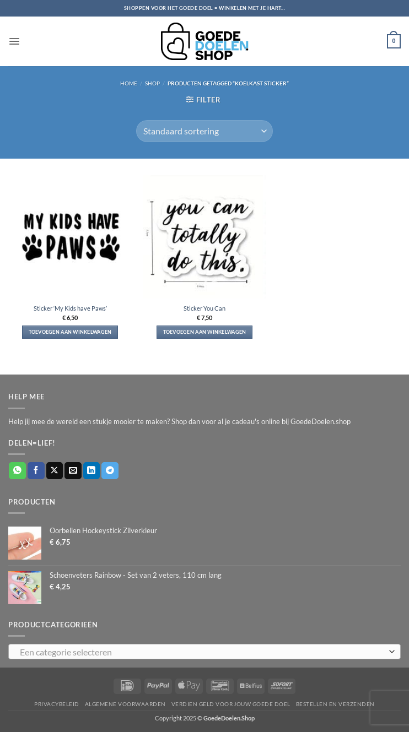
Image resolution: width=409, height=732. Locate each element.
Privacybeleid (56, 704)
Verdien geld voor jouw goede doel (230, 704)
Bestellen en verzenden (335, 704)
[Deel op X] (54, 470)
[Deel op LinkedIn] (91, 470)
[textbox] (201, 652)
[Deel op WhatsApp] (17, 470)
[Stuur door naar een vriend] (73, 470)
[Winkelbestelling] (204, 131)
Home (128, 83)
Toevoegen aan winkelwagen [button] (70, 332)
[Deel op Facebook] (36, 470)
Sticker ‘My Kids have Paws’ (70, 308)
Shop (152, 83)
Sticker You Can (204, 308)
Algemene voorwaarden (125, 704)
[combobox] (204, 651)
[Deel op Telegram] (110, 470)
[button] (13, 41)
